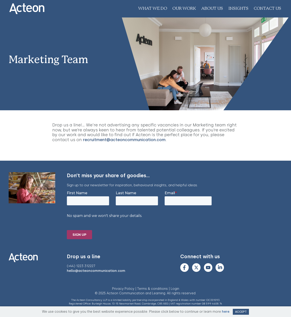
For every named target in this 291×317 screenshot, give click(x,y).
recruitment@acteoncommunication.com (124, 139)
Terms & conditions (152, 289)
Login (175, 289)
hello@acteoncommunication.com (96, 271)
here (225, 312)
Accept (241, 311)
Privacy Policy (123, 289)
